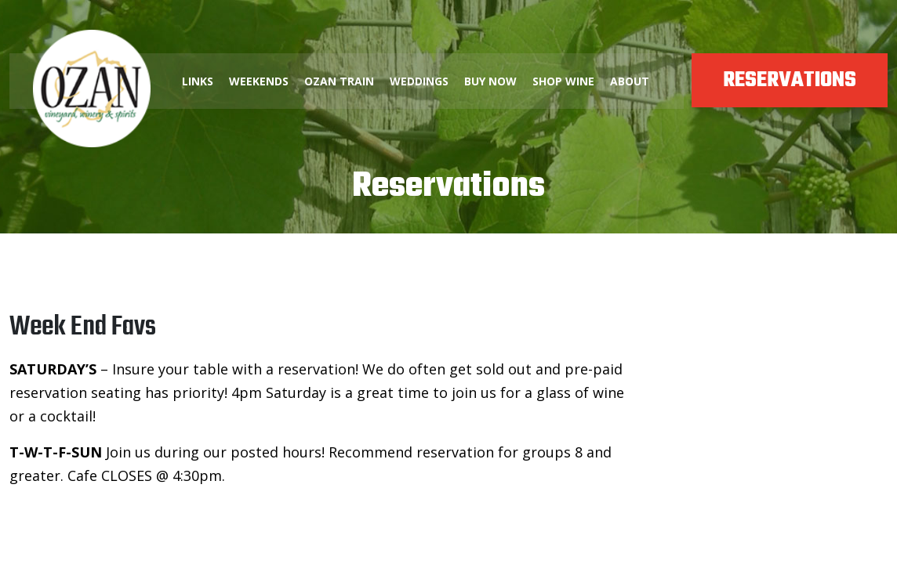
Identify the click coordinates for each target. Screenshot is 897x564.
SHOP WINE (563, 81)
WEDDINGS (419, 81)
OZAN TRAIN (339, 81)
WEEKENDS (259, 81)
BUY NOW (490, 81)
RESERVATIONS (789, 80)
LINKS (197, 81)
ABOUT (629, 81)
